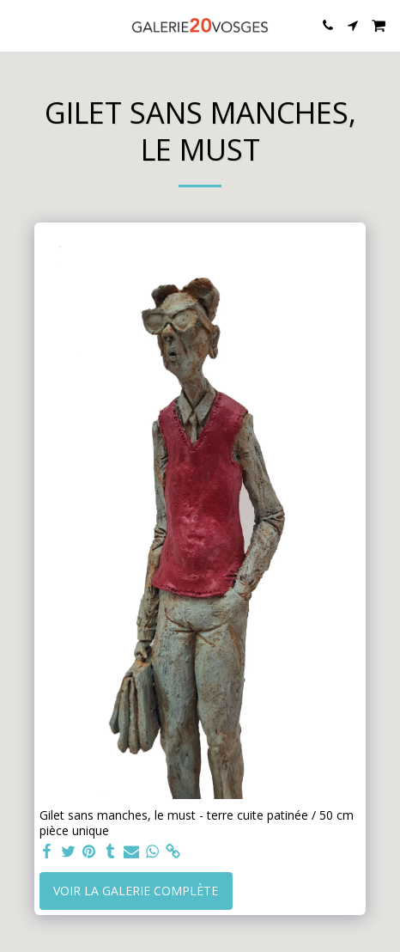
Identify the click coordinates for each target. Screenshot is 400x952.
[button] (18, 24)
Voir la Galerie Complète (135, 890)
